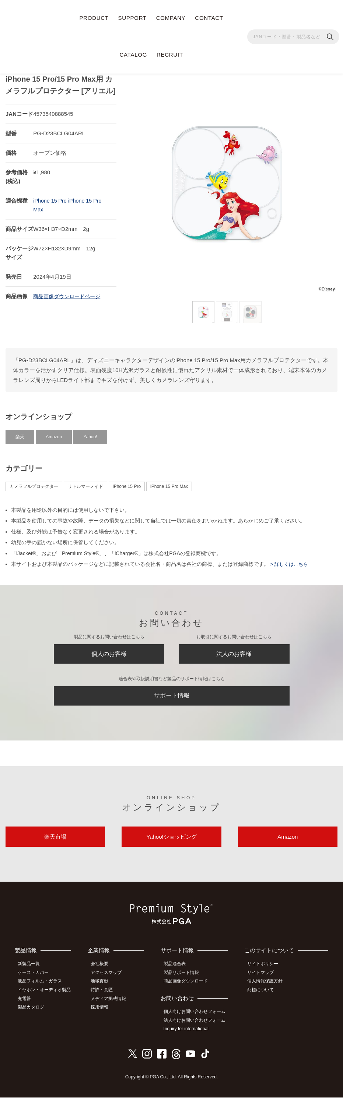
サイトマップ (263, 980)
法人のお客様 (234, 652)
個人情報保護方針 (268, 988)
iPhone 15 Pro (50, 197)
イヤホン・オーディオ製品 (46, 996)
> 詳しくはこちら (290, 561)
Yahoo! (90, 433)
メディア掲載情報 (112, 1004)
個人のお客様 (109, 652)
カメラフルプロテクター (34, 483)
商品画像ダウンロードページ (69, 293)
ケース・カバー (35, 980)
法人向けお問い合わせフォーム (198, 1026)
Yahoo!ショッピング (171, 843)
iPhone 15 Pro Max (169, 483)
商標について (263, 996)
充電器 (27, 1004)
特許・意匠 (106, 996)
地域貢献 (103, 988)
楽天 (19, 433)
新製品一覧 (31, 972)
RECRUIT (170, 54)
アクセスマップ (110, 980)
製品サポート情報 (184, 980)
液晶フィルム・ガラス (42, 988)
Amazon (54, 433)
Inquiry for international (189, 1035)
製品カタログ (33, 1013)
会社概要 (103, 972)
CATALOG (133, 54)
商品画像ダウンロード (189, 988)
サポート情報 (172, 698)
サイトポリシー (265, 972)
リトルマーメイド (85, 483)
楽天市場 (55, 843)
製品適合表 (178, 972)
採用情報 (103, 1013)
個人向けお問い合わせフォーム (198, 1018)
